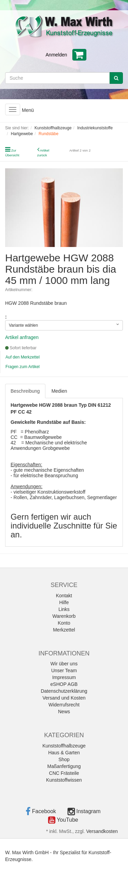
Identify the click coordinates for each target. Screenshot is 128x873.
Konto (64, 623)
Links (64, 609)
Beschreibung (25, 391)
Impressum (64, 677)
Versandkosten (102, 831)
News (64, 711)
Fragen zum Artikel (22, 366)
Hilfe (64, 602)
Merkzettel (64, 630)
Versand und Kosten (63, 698)
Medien (59, 391)
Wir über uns (64, 663)
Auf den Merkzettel (22, 357)
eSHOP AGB (64, 684)
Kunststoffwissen (64, 780)
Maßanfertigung (64, 766)
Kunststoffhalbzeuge (64, 745)
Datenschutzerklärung (64, 691)
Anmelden (56, 54)
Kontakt (64, 595)
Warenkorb (64, 616)
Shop (64, 759)
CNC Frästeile (64, 773)
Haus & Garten (64, 752)
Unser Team (64, 670)
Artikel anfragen (22, 337)
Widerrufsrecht (64, 704)
